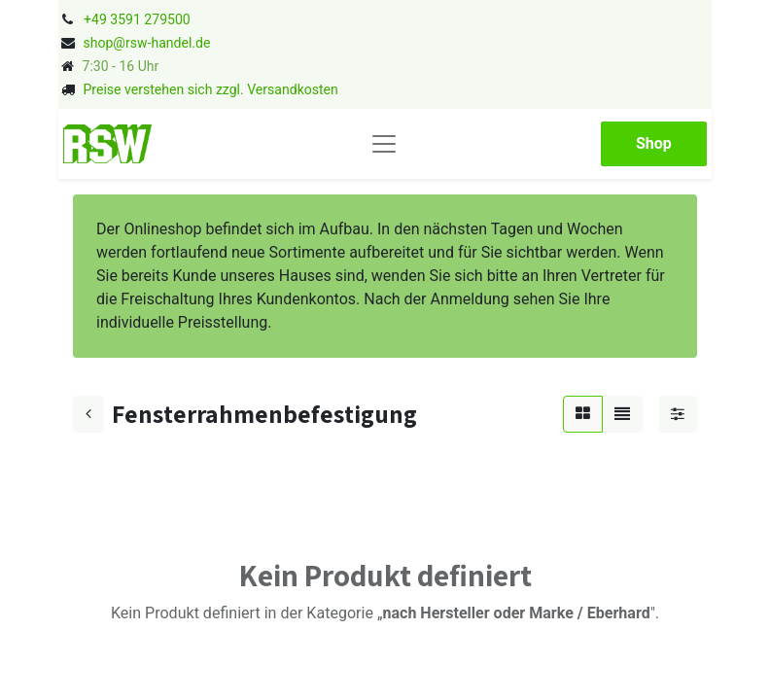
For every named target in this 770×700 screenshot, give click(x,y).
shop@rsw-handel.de (146, 43)
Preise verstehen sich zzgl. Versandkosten (210, 89)
